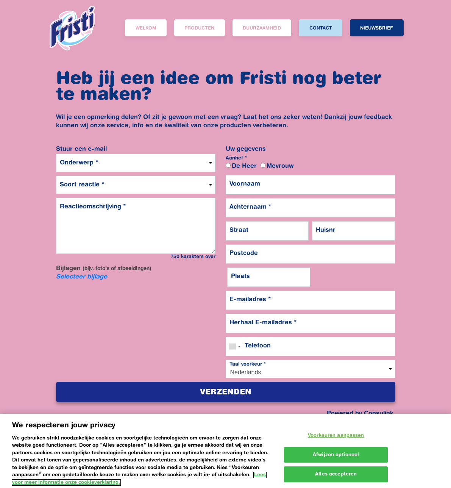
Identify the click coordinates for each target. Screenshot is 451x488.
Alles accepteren (336, 479)
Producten (199, 28)
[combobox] (234, 346)
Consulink (378, 414)
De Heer (244, 166)
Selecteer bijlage (81, 277)
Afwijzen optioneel (336, 460)
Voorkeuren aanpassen (336, 441)
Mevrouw (280, 166)
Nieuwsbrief (376, 28)
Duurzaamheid (262, 28)
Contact (320, 28)
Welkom (146, 28)
